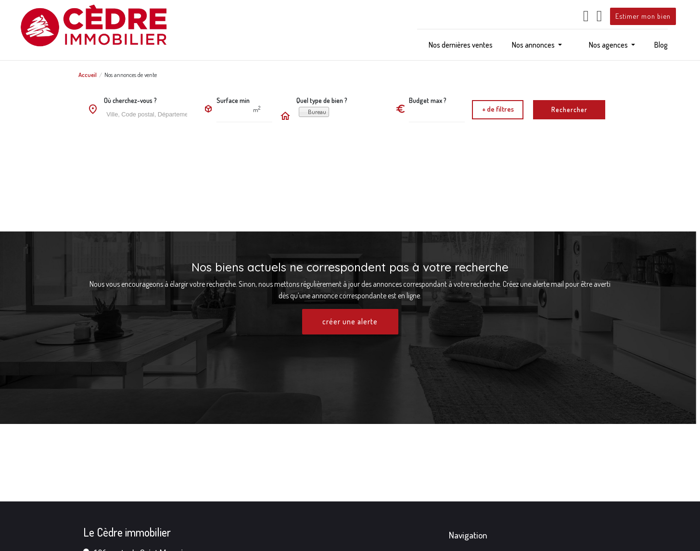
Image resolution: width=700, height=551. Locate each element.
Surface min (233, 100)
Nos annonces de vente (130, 74)
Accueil (87, 74)
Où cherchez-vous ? (130, 100)
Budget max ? (427, 100)
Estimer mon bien (643, 16)
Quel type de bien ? (321, 100)
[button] (537, 44)
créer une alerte (350, 322)
